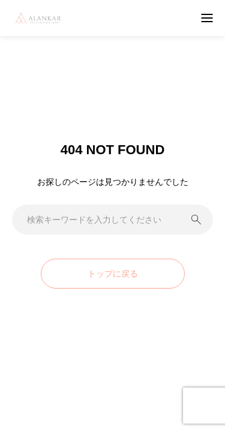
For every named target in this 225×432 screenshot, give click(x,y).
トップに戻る (113, 273)
